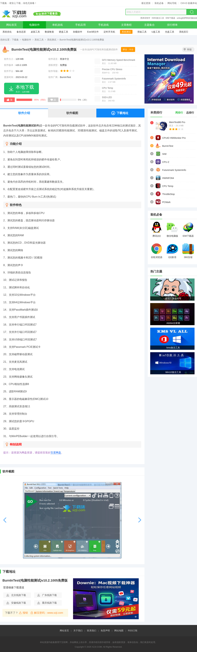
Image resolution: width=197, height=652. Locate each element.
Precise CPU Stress (112, 69)
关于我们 (78, 630)
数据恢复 (49, 31)
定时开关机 (109, 31)
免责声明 (105, 630)
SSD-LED (107, 97)
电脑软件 (26, 39)
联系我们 (91, 630)
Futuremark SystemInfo (114, 78)
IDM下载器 (170, 18)
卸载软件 (77, 31)
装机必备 (159, 3)
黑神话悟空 (145, 18)
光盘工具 (169, 31)
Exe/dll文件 (93, 31)
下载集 (15, 39)
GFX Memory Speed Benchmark (118, 60)
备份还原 (21, 31)
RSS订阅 (132, 630)
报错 (23, 612)
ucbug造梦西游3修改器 (187, 18)
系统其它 (183, 31)
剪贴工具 (142, 31)
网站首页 (64, 630)
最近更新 (146, 3)
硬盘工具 (63, 31)
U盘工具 (156, 31)
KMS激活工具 (158, 18)
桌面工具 (35, 31)
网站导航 (172, 3)
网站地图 (118, 630)
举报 (188, 49)
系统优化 (7, 31)
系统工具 (39, 39)
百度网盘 (56, 452)
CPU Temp (107, 88)
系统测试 (126, 31)
